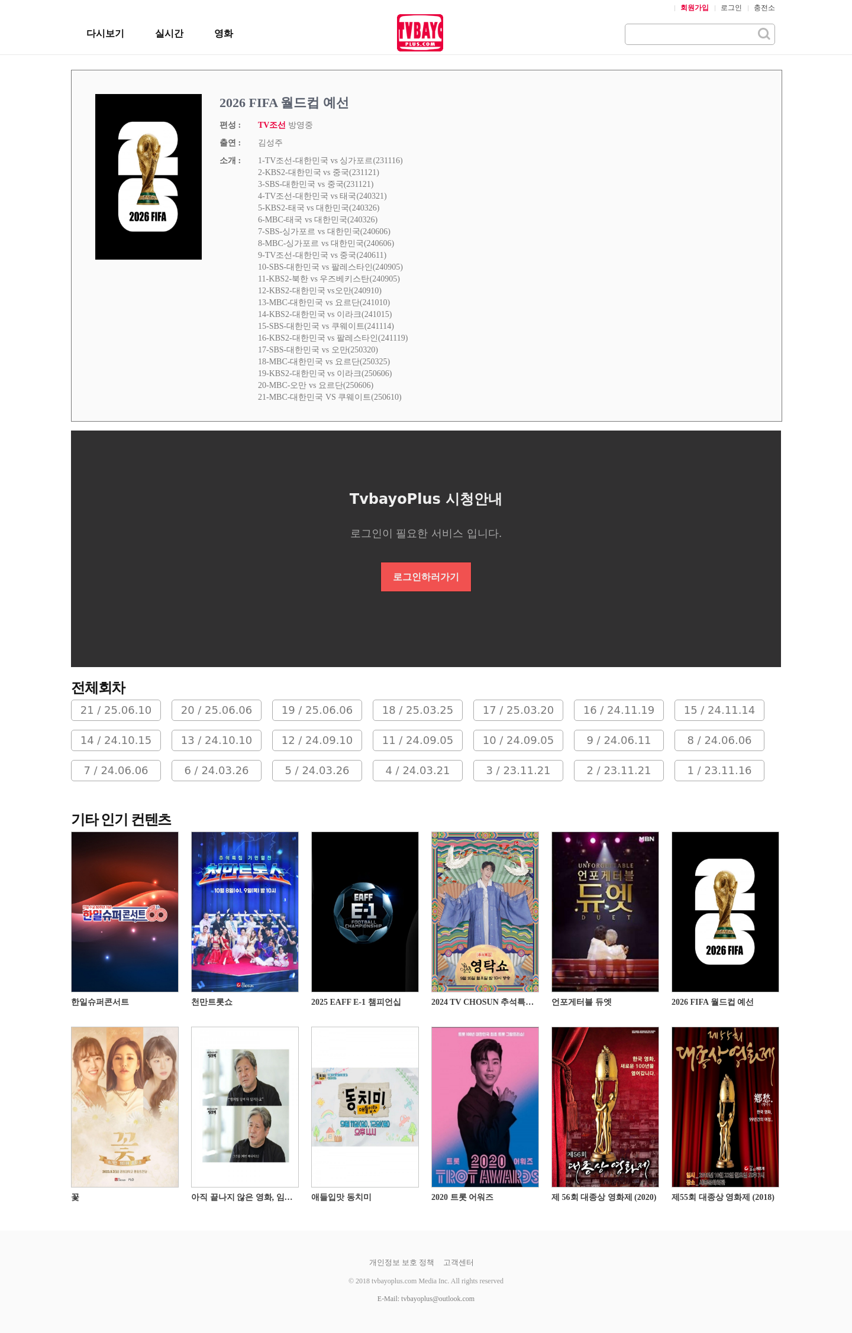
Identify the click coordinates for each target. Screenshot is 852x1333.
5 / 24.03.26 (317, 770)
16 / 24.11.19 (619, 710)
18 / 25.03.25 (418, 710)
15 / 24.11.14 (720, 710)
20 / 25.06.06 (217, 710)
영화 (223, 33)
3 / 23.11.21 (518, 770)
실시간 (169, 33)
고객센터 (458, 1262)
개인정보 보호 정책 (402, 1262)
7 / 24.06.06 (115, 770)
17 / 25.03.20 (518, 710)
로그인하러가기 (426, 577)
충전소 (764, 8)
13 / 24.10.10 (217, 740)
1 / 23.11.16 (719, 770)
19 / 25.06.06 (317, 710)
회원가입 (694, 8)
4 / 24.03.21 (417, 770)
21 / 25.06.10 (116, 710)
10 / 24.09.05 (518, 740)
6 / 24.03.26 (216, 770)
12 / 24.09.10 (317, 740)
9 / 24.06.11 (618, 740)
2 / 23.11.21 (618, 770)
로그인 (731, 8)
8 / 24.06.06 (719, 740)
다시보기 (105, 33)
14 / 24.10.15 (116, 740)
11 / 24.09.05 (418, 740)
